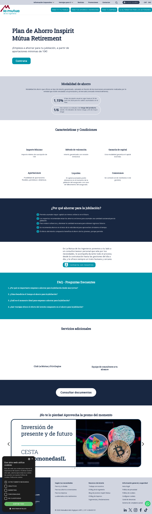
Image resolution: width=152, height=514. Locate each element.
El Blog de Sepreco (95, 496)
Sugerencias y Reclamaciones (99, 499)
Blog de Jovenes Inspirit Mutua (99, 493)
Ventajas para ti (66, 2)
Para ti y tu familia (60, 10)
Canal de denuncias (129, 499)
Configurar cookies (128, 496)
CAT (145, 2)
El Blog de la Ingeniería (96, 489)
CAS (149, 2)
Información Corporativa (44, 2)
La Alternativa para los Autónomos (135, 10)
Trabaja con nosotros (96, 486)
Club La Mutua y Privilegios (47, 366)
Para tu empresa (109, 10)
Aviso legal (126, 486)
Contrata (21, 61)
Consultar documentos (76, 392)
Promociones (93, 2)
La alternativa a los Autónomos (66, 496)
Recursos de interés (96, 483)
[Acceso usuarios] (131, 2)
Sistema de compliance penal (132, 503)
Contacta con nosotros (82, 265)
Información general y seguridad (135, 483)
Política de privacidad (129, 489)
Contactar (106, 2)
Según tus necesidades (64, 483)
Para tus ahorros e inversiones (85, 10)
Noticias (81, 2)
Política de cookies (128, 493)
